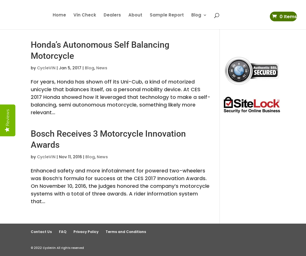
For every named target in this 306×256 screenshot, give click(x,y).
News (101, 68)
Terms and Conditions (126, 231)
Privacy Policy (85, 231)
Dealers (112, 15)
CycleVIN (46, 68)
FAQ (62, 231)
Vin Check (84, 15)
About (135, 15)
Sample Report (167, 15)
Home (59, 15)
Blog (196, 15)
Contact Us (41, 231)
